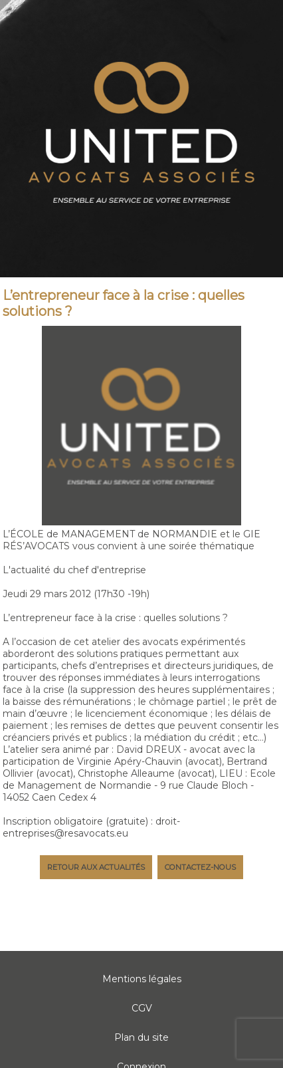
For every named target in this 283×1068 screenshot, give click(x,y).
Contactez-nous (200, 867)
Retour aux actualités (96, 867)
